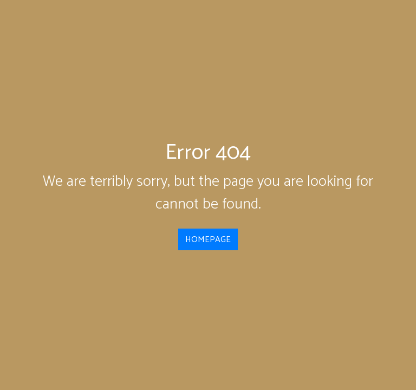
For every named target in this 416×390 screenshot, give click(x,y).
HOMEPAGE (208, 239)
